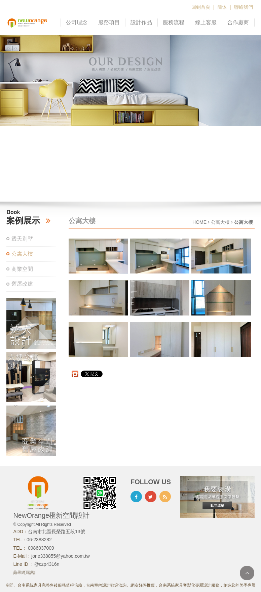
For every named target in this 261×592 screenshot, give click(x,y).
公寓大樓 (22, 254)
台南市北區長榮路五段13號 (56, 531)
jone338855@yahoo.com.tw (60, 556)
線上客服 (206, 22)
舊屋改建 (22, 284)
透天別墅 (22, 239)
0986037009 (40, 548)
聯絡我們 (243, 7)
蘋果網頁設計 (25, 572)
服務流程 (173, 22)
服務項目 (109, 22)
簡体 (222, 7)
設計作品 (141, 22)
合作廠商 (238, 22)
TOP (247, 573)
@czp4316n (47, 564)
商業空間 (22, 269)
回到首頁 (200, 7)
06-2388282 (39, 539)
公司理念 (76, 22)
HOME (199, 222)
